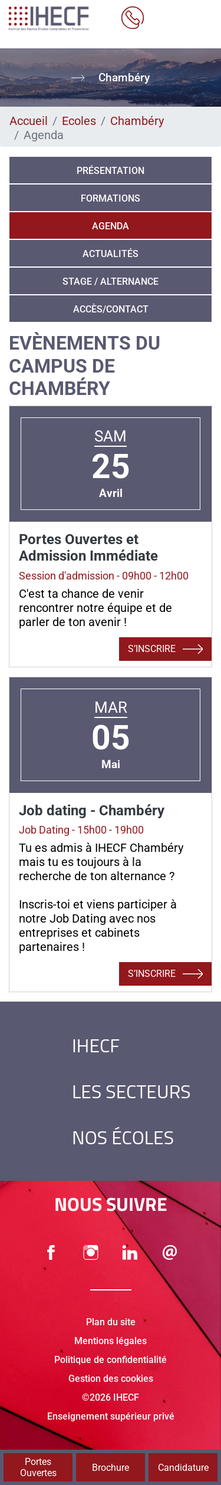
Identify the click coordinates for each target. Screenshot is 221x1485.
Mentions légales (110, 1340)
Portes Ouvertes (38, 1467)
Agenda (110, 226)
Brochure (110, 1467)
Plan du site (111, 1322)
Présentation (110, 170)
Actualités (110, 253)
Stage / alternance (110, 281)
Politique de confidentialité (110, 1359)
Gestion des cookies (110, 1378)
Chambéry (137, 121)
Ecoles (79, 121)
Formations (110, 198)
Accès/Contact (111, 309)
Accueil (28, 121)
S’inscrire (165, 649)
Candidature (183, 1467)
